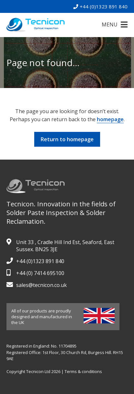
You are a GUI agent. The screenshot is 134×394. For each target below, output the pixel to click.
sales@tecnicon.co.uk (41, 285)
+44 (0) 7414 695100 (40, 273)
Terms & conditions (83, 371)
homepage (110, 119)
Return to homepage (67, 139)
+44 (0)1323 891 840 (100, 6)
